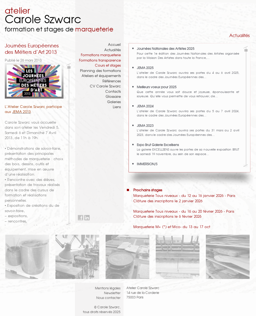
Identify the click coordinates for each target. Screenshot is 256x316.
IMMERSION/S (147, 163)
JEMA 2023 (145, 125)
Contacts (113, 91)
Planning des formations (100, 70)
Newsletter (112, 292)
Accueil (114, 44)
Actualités (112, 49)
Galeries (114, 101)
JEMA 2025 (145, 67)
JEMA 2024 (145, 106)
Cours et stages (108, 65)
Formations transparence (100, 60)
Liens (117, 106)
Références (111, 80)
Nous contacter (108, 297)
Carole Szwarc (43, 18)
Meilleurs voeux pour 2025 (157, 86)
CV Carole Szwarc (105, 85)
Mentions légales (108, 288)
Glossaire (113, 96)
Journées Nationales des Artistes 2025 (165, 48)
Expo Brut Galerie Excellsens (158, 144)
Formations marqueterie (101, 54)
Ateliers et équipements (101, 75)
